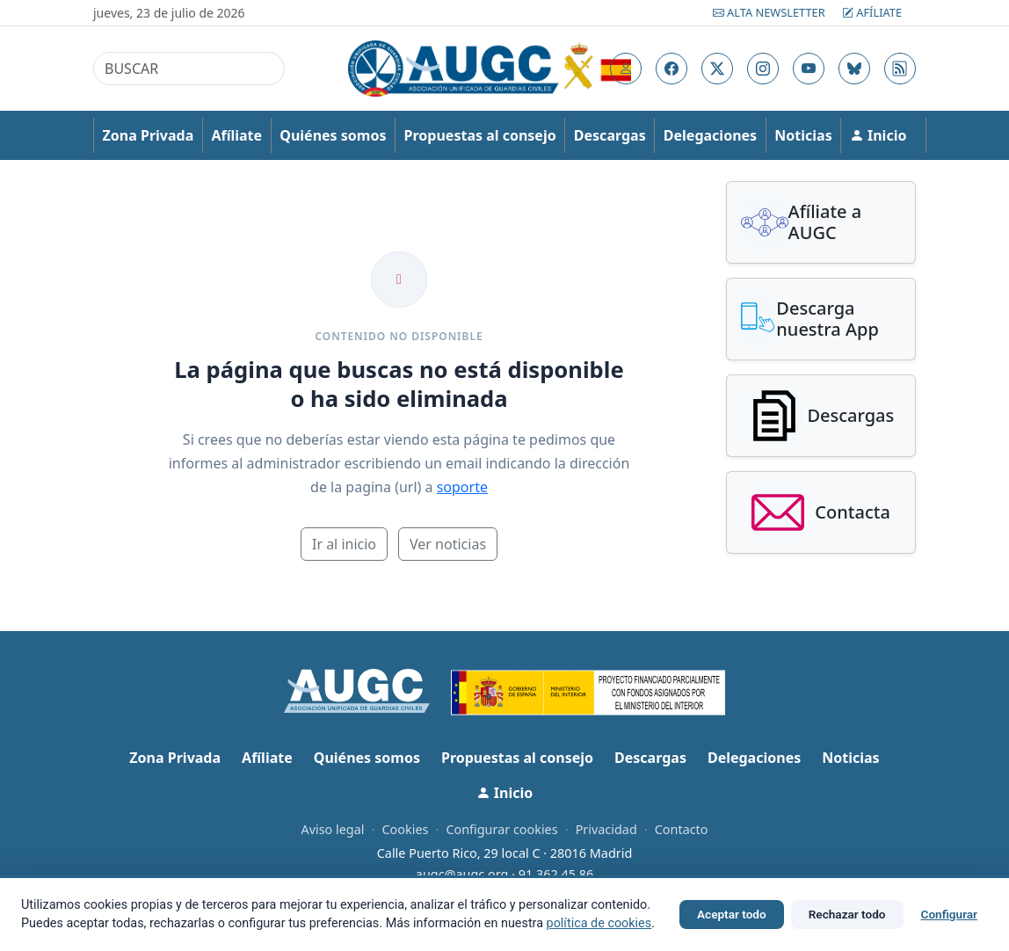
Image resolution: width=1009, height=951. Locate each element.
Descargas (610, 135)
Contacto (681, 829)
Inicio (878, 135)
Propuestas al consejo (480, 135)
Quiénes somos (332, 135)
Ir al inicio (344, 544)
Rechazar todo (847, 914)
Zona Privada (148, 135)
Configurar (949, 914)
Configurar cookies (501, 829)
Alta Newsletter (770, 12)
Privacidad (606, 829)
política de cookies (599, 923)
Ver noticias (448, 544)
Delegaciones (710, 135)
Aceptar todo (731, 914)
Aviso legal (332, 829)
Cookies (404, 829)
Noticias (802, 135)
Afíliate (872, 12)
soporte (462, 487)
